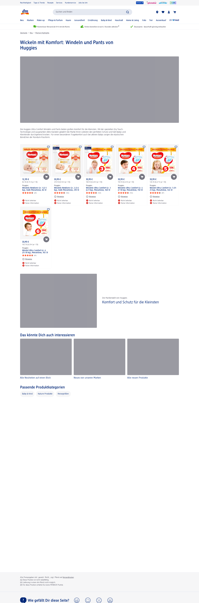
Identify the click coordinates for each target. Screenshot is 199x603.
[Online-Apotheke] (174, 20)
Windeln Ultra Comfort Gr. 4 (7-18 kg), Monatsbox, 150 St (130, 189)
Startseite (23, 33)
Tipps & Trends (39, 3)
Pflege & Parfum (55, 20)
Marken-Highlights (42, 33)
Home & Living (132, 20)
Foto (144, 20)
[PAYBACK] (140, 2)
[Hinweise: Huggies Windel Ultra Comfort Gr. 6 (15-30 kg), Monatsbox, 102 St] (27, 259)
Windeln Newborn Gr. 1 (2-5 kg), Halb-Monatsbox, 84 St (34, 189)
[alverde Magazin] (163, 2)
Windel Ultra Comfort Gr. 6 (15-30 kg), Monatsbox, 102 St (35, 251)
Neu (22, 20)
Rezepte (50, 3)
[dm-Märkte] (157, 12)
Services (59, 3)
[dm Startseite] (24, 12)
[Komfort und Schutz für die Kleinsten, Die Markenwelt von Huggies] (99, 301)
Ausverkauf (161, 20)
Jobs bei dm (83, 3)
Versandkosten (68, 577)
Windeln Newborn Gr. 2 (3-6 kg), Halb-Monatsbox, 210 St (66, 189)
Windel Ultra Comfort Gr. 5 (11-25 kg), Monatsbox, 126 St (163, 189)
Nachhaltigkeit (25, 3)
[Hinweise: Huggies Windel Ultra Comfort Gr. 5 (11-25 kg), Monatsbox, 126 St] (155, 196)
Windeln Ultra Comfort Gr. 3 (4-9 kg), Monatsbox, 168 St (98, 189)
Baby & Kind (106, 20)
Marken (30, 20)
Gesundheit (79, 20)
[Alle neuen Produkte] (153, 359)
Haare (68, 20)
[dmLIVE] (173, 2)
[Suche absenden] (127, 12)
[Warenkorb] (174, 12)
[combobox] (92, 12)
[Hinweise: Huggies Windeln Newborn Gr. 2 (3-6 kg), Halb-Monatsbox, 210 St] (59, 196)
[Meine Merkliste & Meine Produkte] (163, 12)
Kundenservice (70, 3)
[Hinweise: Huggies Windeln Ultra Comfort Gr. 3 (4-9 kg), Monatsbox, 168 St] (91, 196)
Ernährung (93, 20)
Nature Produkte (45, 394)
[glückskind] (151, 2)
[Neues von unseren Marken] (99, 359)
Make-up (41, 20)
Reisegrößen (63, 394)
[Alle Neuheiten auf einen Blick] (46, 359)
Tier (151, 20)
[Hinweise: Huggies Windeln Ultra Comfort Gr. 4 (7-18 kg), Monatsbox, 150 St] (123, 196)
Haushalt (119, 20)
